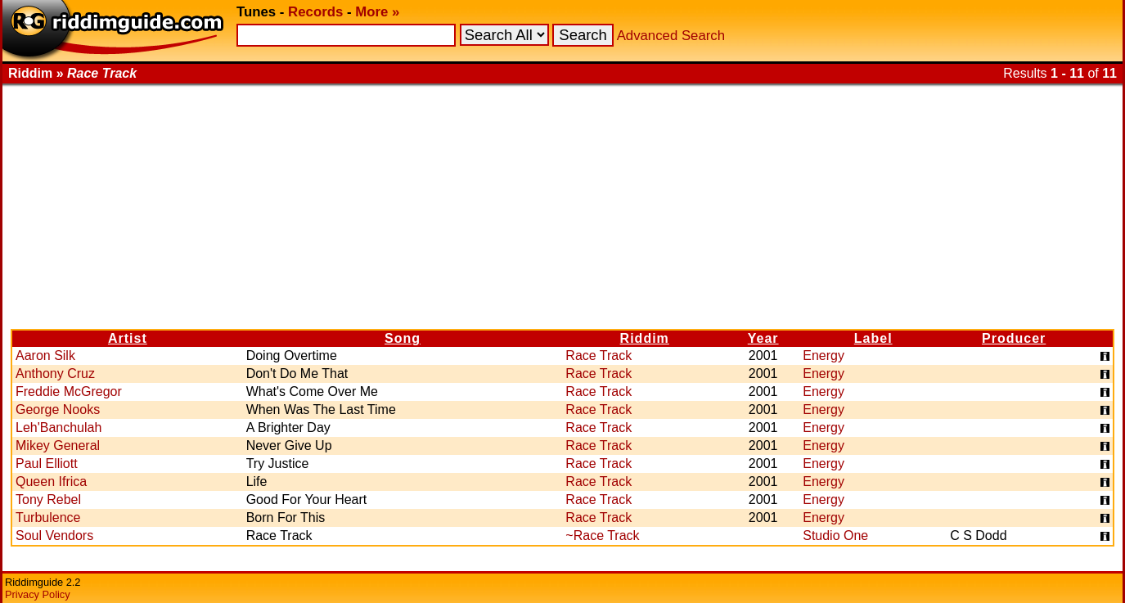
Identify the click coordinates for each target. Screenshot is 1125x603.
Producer (1014, 338)
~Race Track (602, 535)
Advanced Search (671, 35)
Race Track (598, 355)
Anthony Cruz (55, 373)
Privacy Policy (37, 594)
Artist (127, 338)
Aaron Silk (45, 355)
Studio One (835, 535)
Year (763, 338)
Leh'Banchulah (58, 427)
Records (315, 12)
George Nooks (58, 409)
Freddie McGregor (69, 391)
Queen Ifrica (51, 481)
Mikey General (58, 445)
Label (873, 338)
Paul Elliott (47, 463)
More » (377, 12)
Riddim (644, 338)
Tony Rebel (48, 499)
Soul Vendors (54, 535)
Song (403, 338)
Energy (823, 355)
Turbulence (48, 517)
